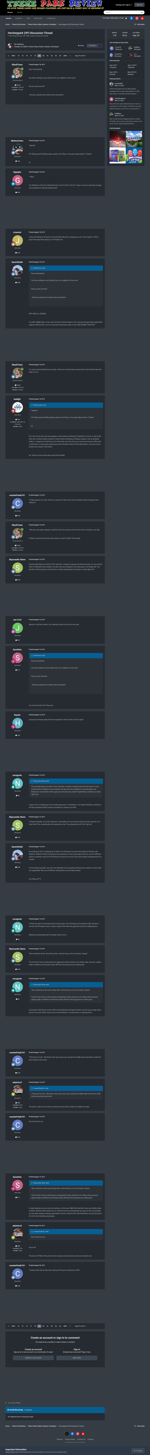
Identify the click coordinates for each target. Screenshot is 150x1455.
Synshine (17, 649)
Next (65, 56)
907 (17, 640)
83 (56, 56)
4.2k (17, 580)
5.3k (17, 516)
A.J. (135, 54)
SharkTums (17, 64)
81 (47, 56)
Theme (60, 1439)
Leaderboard (51, 18)
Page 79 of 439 (80, 56)
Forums (8, 18)
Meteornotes (17, 140)
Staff (28, 18)
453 (17, 192)
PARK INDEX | (114, 18)
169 (17, 735)
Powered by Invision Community (75, 1442)
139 (17, 419)
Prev (13, 56)
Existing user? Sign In (124, 5)
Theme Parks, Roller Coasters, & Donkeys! (44, 47)
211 (17, 670)
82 (52, 56)
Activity (19, 12)
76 (27, 56)
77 (31, 56)
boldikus (137, 47)
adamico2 (17, 1082)
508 (17, 1103)
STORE (121, 18)
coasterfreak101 (17, 495)
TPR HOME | (106, 18)
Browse (10, 13)
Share (81, 45)
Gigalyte (17, 172)
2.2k (17, 253)
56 (18, 795)
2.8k (17, 282)
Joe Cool (17, 619)
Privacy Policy (70, 1439)
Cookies (90, 1439)
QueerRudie (17, 262)
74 (18, 56)
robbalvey (20, 44)
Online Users (38, 18)
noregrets (17, 775)
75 (22, 56)
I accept (138, 1451)
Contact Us (81, 1439)
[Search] (116, 12)
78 (35, 56)
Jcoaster (17, 232)
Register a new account (33, 1358)
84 (60, 56)
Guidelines (18, 18)
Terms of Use (9, 1452)
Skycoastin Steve (17, 559)
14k (17, 161)
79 (39, 56)
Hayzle (17, 715)
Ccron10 (118, 47)
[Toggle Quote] (32, 268)
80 (43, 56)
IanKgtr (17, 399)
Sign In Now (77, 1358)
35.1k (17, 85)
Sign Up (139, 5)
